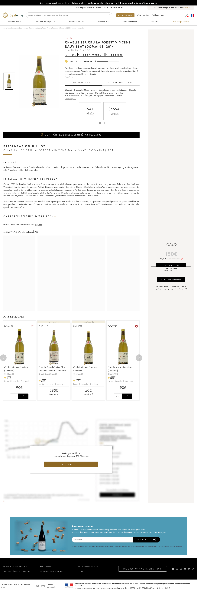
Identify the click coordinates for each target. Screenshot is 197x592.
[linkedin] (189, 568)
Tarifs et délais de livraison (17, 571)
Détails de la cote (71, 464)
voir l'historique (171, 265)
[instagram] (181, 568)
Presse (81, 571)
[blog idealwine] (193, 568)
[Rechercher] (69, 15)
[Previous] (3, 357)
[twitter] (177, 568)
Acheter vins (13, 28)
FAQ (43, 586)
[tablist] (102, 82)
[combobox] (187, 7)
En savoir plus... (70, 98)
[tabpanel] (102, 94)
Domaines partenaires (51, 571)
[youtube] (185, 568)
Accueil (5, 28)
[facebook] (173, 568)
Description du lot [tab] (84, 82)
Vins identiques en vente (171, 279)
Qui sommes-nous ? (88, 566)
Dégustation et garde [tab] (121, 82)
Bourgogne (23, 28)
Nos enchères (76, 21)
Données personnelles (51, 585)
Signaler (38, 224)
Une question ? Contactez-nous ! (143, 569)
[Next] (139, 357)
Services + (103, 21)
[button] (37, 81)
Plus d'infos (69, 77)
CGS (37, 586)
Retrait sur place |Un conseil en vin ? (98, 7)
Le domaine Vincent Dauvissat (30, 179)
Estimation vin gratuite (15, 566)
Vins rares (155, 21)
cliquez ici (90, 7)
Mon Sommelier (130, 21)
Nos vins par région (45, 21)
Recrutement (47, 566)
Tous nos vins (15, 21)
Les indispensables (181, 21)
